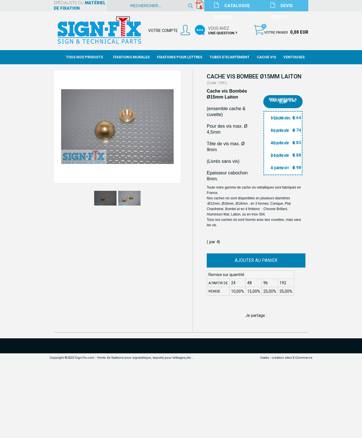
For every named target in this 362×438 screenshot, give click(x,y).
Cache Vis (266, 57)
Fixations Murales (131, 57)
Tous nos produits (84, 57)
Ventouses (294, 57)
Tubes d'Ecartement (229, 57)
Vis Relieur (294, 71)
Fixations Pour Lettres (179, 57)
